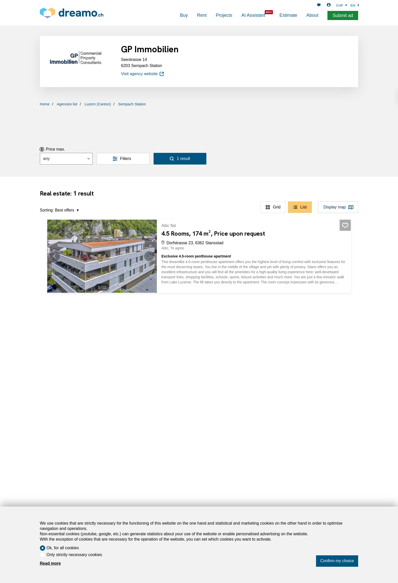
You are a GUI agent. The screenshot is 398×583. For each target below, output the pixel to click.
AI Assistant (253, 15)
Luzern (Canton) (98, 104)
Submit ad (343, 15)
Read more (50, 563)
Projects (224, 15)
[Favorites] (319, 5)
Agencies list (67, 104)
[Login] (328, 5)
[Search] (180, 159)
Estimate (288, 15)
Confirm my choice (337, 561)
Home (44, 104)
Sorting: (47, 210)
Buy (184, 15)
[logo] (71, 12)
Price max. (55, 149)
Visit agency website (143, 74)
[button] (57, 256)
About (312, 15)
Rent (202, 15)
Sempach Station (132, 104)
